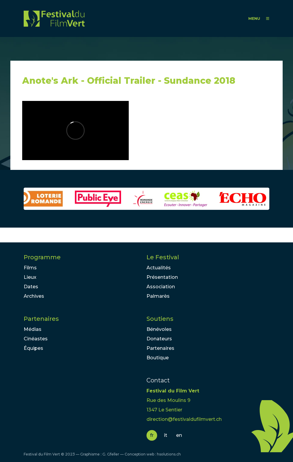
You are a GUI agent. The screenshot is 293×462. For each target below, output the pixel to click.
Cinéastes (36, 339)
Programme (42, 257)
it (165, 435)
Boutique (157, 357)
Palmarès (158, 296)
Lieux (30, 277)
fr (152, 435)
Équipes (33, 348)
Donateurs (159, 339)
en (179, 435)
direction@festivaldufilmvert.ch (184, 419)
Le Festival (162, 257)
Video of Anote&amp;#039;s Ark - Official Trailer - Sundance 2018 (75, 130)
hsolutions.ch (169, 454)
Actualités (158, 268)
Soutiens (159, 318)
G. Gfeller (110, 454)
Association (160, 286)
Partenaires (41, 318)
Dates (31, 286)
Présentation (162, 277)
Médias (32, 329)
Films (30, 268)
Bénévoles (159, 329)
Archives (34, 296)
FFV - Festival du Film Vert (54, 18)
